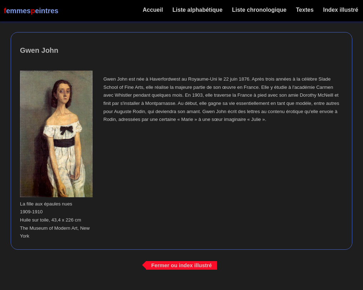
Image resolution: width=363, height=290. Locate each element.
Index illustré (340, 10)
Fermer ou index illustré (181, 265)
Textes (304, 10)
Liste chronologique (259, 10)
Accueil (153, 10)
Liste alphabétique (197, 10)
